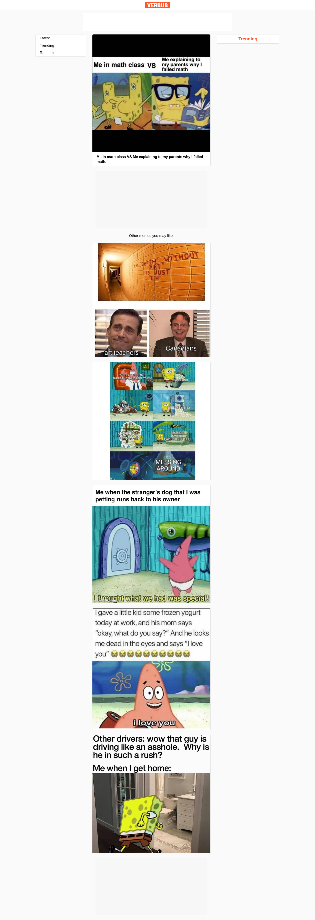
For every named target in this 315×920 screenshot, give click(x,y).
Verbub (157, 5)
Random (47, 53)
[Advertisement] (157, 22)
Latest (45, 38)
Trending (47, 45)
